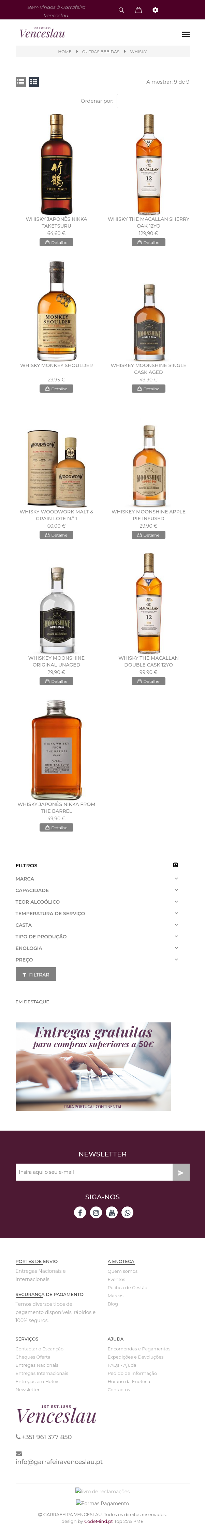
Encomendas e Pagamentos (139, 1350)
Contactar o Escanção (40, 1350)
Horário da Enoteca (129, 1383)
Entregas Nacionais (37, 1367)
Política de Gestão (128, 1289)
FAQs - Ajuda (122, 1367)
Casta (24, 927)
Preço (24, 962)
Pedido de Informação (132, 1375)
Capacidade (32, 892)
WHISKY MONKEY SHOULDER (56, 367)
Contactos (119, 1391)
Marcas (115, 1297)
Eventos (117, 1281)
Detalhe (56, 244)
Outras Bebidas (101, 51)
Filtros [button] (27, 867)
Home (64, 51)
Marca (25, 881)
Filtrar (36, 977)
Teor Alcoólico (38, 904)
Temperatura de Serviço (50, 916)
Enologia (29, 950)
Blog (113, 1306)
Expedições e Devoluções (136, 1359)
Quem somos (122, 1273)
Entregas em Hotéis (37, 1383)
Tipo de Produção (41, 939)
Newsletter (28, 1391)
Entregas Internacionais (42, 1375)
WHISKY (138, 51)
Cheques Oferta (33, 1359)
